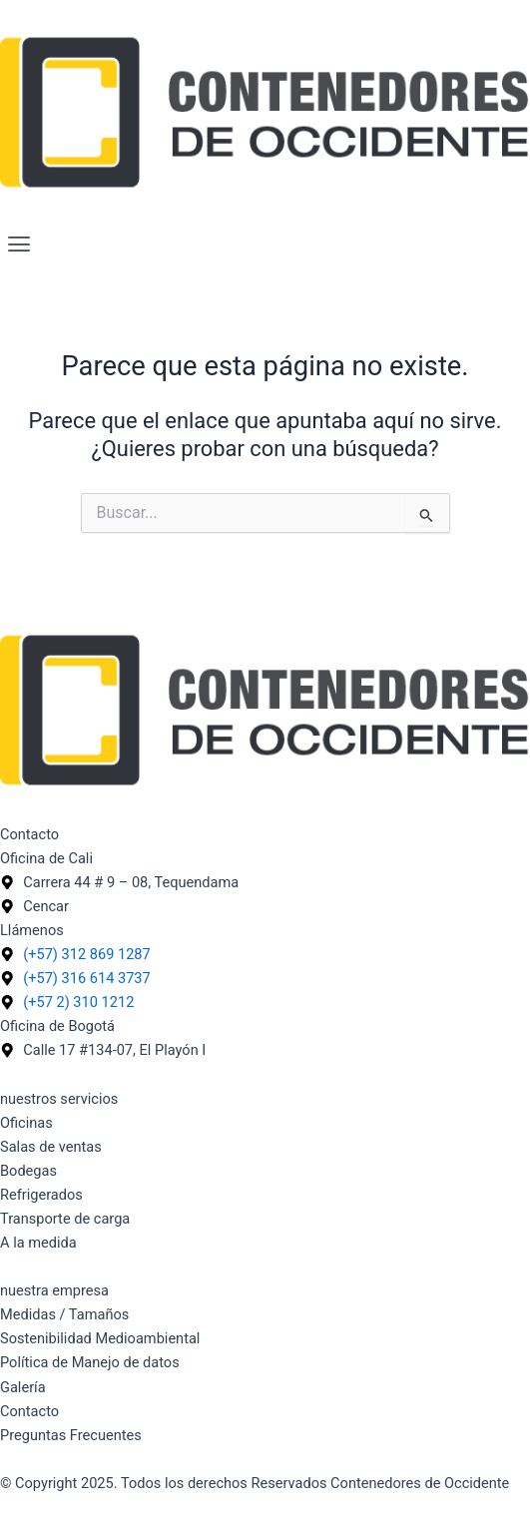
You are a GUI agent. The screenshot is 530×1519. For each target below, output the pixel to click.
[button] (265, 244)
